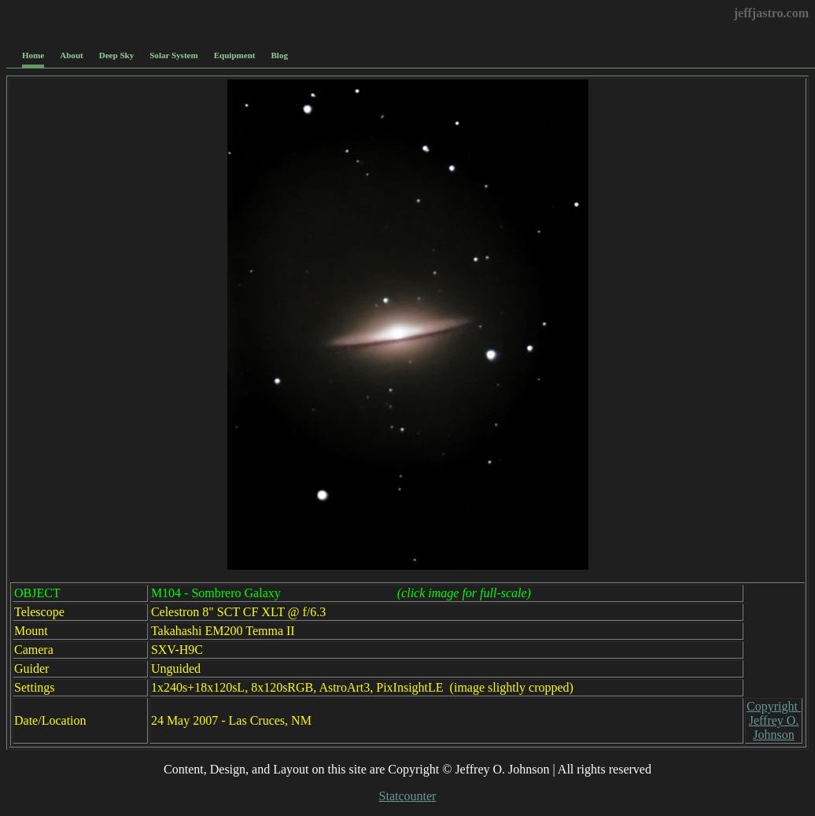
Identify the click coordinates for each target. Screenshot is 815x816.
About (71, 55)
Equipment (235, 55)
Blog (279, 55)
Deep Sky (117, 55)
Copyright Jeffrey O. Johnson (774, 720)
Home (33, 55)
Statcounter (408, 796)
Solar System (173, 55)
